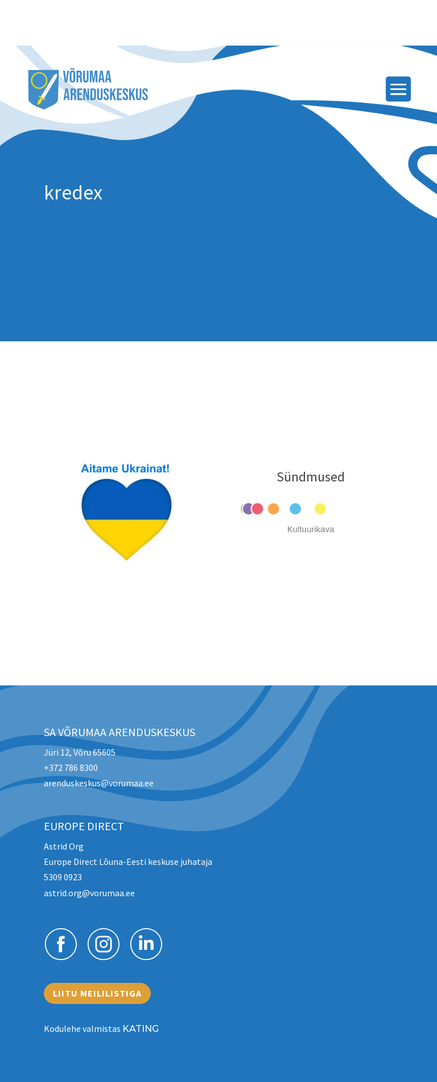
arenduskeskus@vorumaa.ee (99, 783)
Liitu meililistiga (97, 993)
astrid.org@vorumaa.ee (89, 893)
